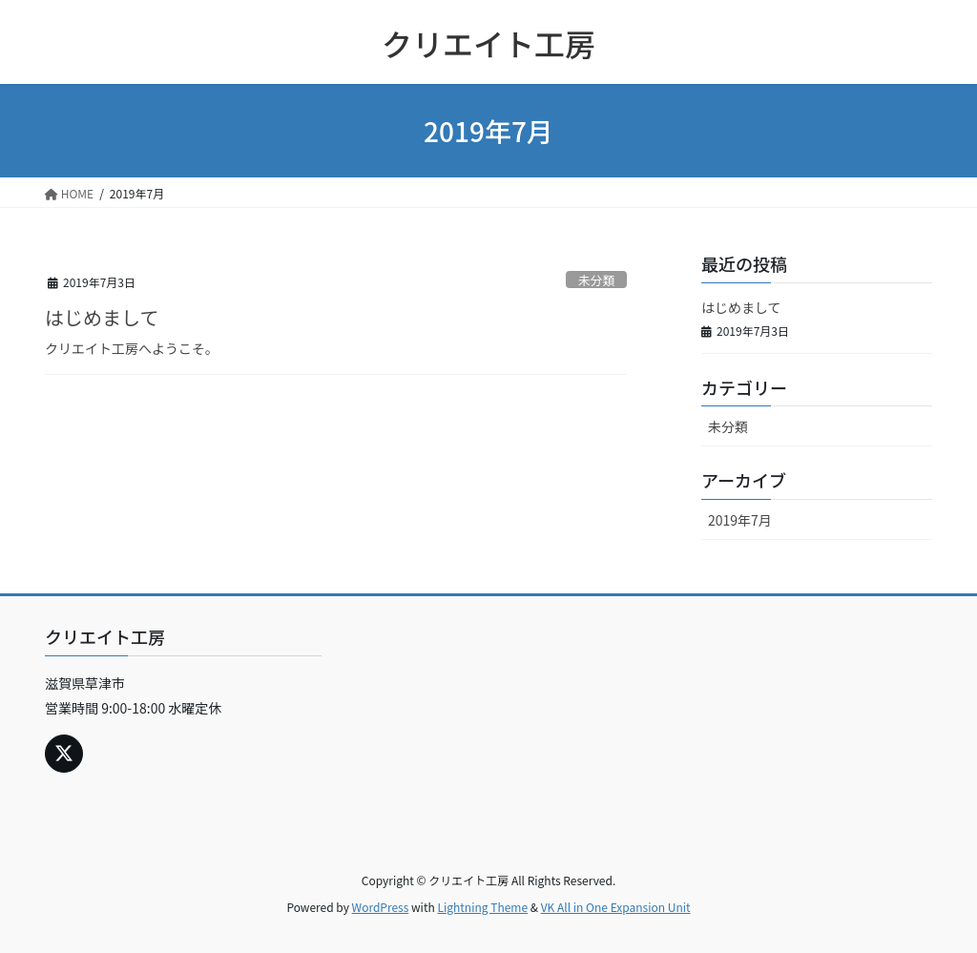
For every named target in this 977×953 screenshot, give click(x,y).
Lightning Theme (482, 907)
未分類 (596, 280)
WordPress (380, 907)
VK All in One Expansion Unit (616, 907)
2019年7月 (740, 519)
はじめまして (101, 317)
